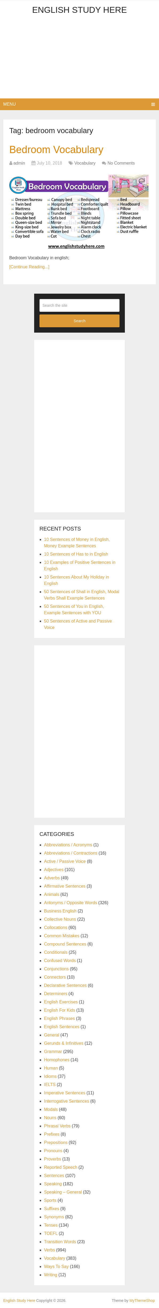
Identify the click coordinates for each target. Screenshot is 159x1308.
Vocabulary (85, 163)
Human (51, 1068)
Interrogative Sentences (66, 1101)
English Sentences (61, 1026)
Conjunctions (56, 969)
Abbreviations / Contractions (70, 853)
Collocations (55, 927)
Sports (50, 1200)
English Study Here (79, 10)
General (51, 1035)
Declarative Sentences (65, 985)
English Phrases (59, 1018)
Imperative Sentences (64, 1093)
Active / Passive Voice (65, 861)
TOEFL (51, 1233)
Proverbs (52, 1159)
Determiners (55, 993)
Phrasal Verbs (57, 1126)
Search (79, 321)
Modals (51, 1109)
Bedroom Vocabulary (56, 149)
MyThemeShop (142, 1300)
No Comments (121, 163)
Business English (60, 911)
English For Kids (59, 1010)
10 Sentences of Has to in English (76, 554)
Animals (51, 894)
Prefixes (51, 1134)
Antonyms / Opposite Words (70, 902)
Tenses (51, 1225)
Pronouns (53, 1151)
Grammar (53, 1051)
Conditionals (55, 952)
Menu (9, 104)
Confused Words (60, 960)
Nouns (50, 1117)
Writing (50, 1275)
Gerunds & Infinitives (64, 1043)
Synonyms (54, 1217)
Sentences (54, 1175)
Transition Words (60, 1241)
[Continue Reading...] (29, 267)
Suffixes (51, 1208)
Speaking (53, 1184)
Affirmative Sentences (64, 886)
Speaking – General (63, 1192)
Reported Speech (60, 1167)
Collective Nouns (60, 919)
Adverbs (52, 878)
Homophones (56, 1060)
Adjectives (53, 869)
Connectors (55, 977)
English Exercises (61, 1002)
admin (19, 163)
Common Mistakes (61, 936)
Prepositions (55, 1142)
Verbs (49, 1250)
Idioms (50, 1076)
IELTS (49, 1084)
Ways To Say (56, 1266)
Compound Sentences (65, 944)
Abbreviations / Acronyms (68, 845)
